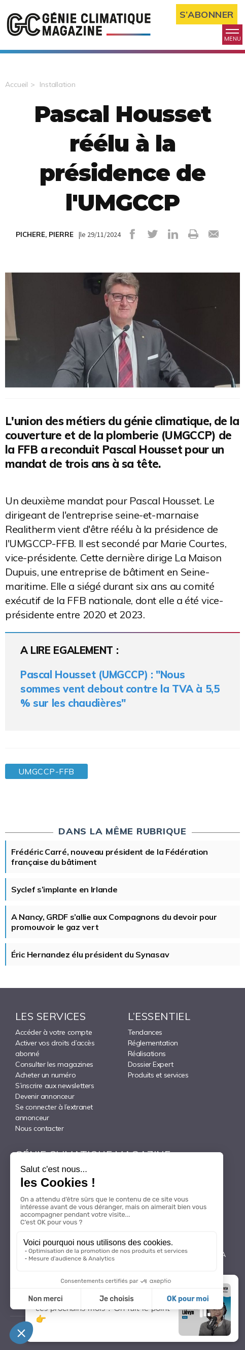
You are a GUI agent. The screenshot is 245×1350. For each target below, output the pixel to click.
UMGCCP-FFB (46, 771)
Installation (58, 84)
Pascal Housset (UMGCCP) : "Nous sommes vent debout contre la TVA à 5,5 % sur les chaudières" (120, 688)
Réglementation (153, 1042)
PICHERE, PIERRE (45, 234)
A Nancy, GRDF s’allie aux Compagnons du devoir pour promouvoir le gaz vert (114, 922)
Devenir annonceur (44, 1096)
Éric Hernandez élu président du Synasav (90, 954)
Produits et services (158, 1074)
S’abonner (207, 14)
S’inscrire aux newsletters (54, 1085)
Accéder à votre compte (53, 1032)
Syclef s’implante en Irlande (64, 889)
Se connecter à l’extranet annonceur (54, 1112)
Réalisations (147, 1053)
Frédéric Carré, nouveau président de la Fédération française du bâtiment (109, 857)
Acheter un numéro (45, 1074)
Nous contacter (39, 1128)
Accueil (16, 84)
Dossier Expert (150, 1064)
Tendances (145, 1032)
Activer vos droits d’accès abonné (55, 1048)
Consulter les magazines (54, 1064)
